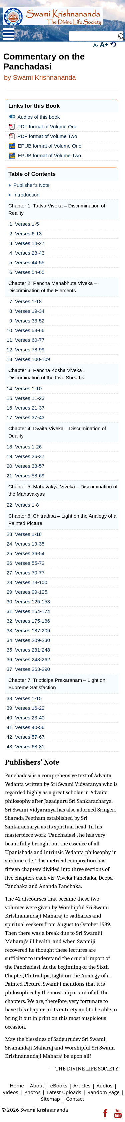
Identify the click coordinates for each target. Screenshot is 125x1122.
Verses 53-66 (29, 330)
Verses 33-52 (29, 320)
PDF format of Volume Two (44, 136)
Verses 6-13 (28, 233)
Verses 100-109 (32, 359)
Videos (10, 1092)
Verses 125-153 (32, 601)
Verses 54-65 (29, 272)
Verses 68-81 (29, 746)
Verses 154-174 (32, 611)
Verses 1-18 (28, 301)
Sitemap (50, 1098)
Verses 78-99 (29, 349)
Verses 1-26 (28, 446)
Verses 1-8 (27, 505)
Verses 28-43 (29, 253)
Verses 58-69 (29, 475)
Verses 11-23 (29, 398)
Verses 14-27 (29, 243)
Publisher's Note (31, 185)
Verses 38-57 (29, 466)
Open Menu (8, 34)
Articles (81, 1085)
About (37, 1085)
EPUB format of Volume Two (46, 156)
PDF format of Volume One (44, 127)
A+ (104, 44)
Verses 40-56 (29, 727)
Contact (75, 1098)
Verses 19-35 (29, 544)
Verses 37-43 (29, 417)
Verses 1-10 (28, 388)
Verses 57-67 (29, 737)
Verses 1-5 (27, 224)
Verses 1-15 (28, 698)
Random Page (103, 1092)
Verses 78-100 (31, 582)
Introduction (26, 194)
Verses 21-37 (29, 408)
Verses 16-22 (29, 708)
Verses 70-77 (29, 572)
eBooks (58, 1085)
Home (17, 1085)
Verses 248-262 (32, 659)
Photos (32, 1092)
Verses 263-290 (32, 669)
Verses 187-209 (32, 630)
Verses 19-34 (29, 311)
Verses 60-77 (29, 340)
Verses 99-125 (31, 592)
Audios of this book (36, 117)
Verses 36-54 (29, 553)
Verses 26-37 (29, 456)
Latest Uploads (64, 1092)
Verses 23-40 (29, 717)
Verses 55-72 (29, 563)
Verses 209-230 (32, 640)
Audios (105, 1085)
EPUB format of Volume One (46, 146)
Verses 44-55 (29, 262)
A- (95, 45)
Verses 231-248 (32, 650)
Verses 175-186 (32, 621)
